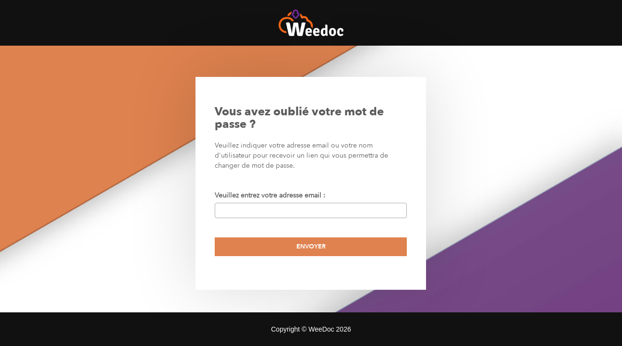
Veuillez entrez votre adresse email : (272, 195)
